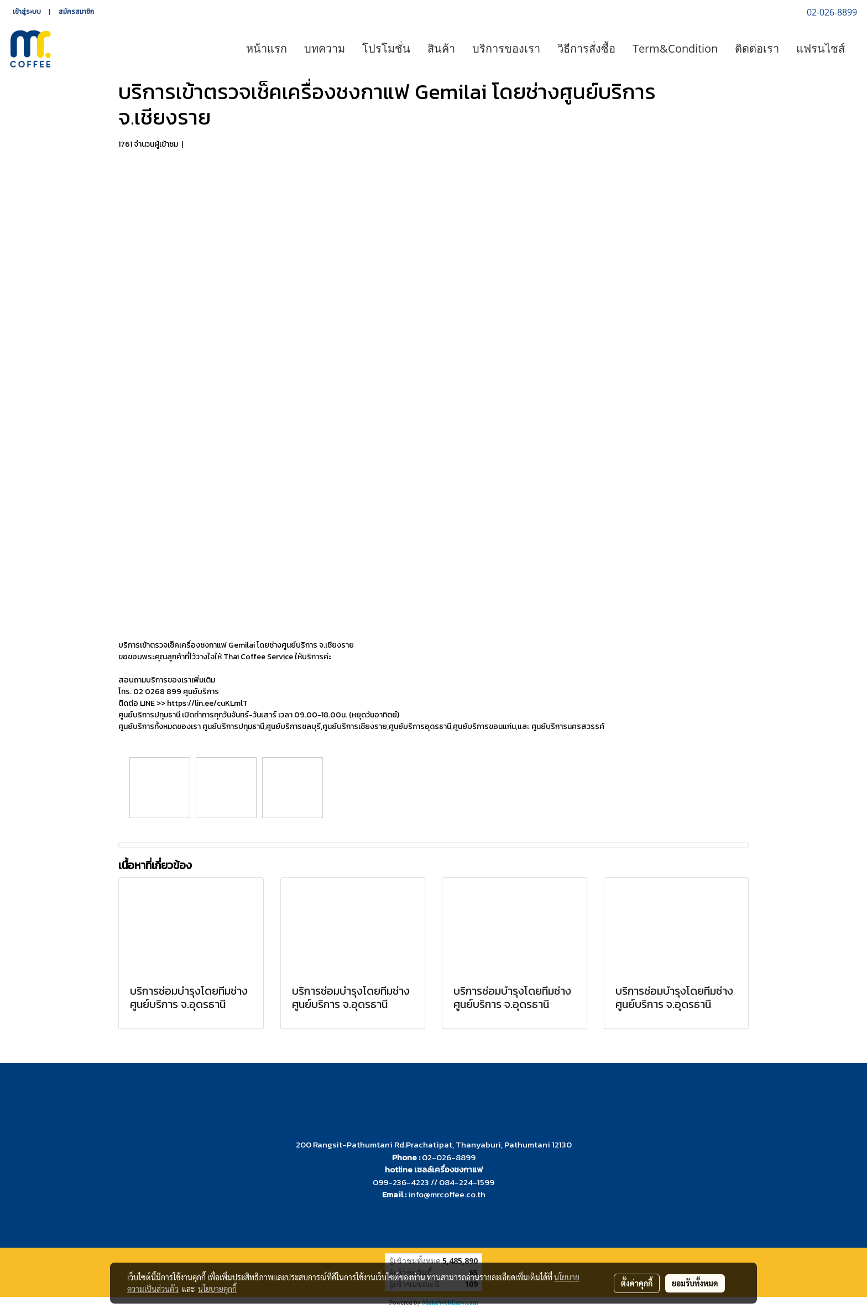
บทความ (324, 48)
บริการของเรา (506, 48)
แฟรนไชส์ (820, 48)
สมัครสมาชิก (76, 12)
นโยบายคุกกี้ (217, 1289)
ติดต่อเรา (757, 48)
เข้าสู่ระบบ (27, 12)
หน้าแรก (266, 48)
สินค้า (441, 48)
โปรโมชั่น (386, 48)
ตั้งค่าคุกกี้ (636, 1283)
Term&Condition (675, 48)
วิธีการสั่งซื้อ (586, 48)
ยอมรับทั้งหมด (695, 1283)
